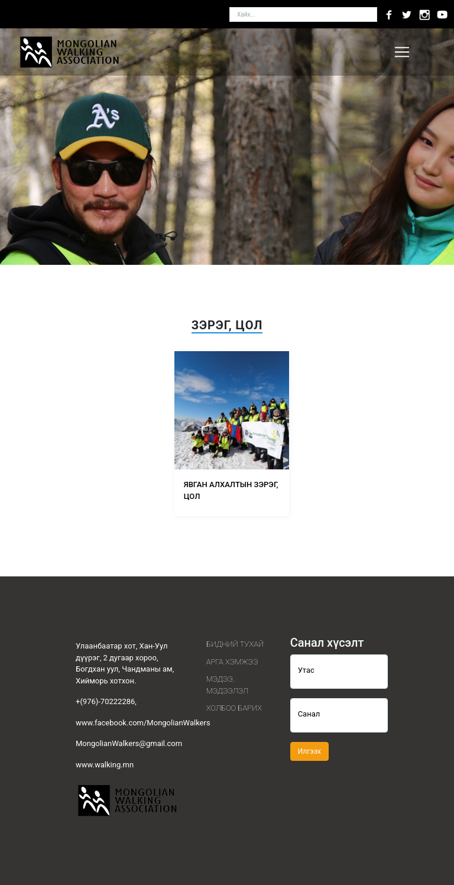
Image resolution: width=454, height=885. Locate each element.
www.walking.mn (105, 764)
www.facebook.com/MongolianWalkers (143, 722)
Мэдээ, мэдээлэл (227, 685)
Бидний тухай (235, 644)
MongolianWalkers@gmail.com (129, 743)
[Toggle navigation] (402, 52)
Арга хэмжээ (232, 661)
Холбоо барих (234, 708)
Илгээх (309, 751)
